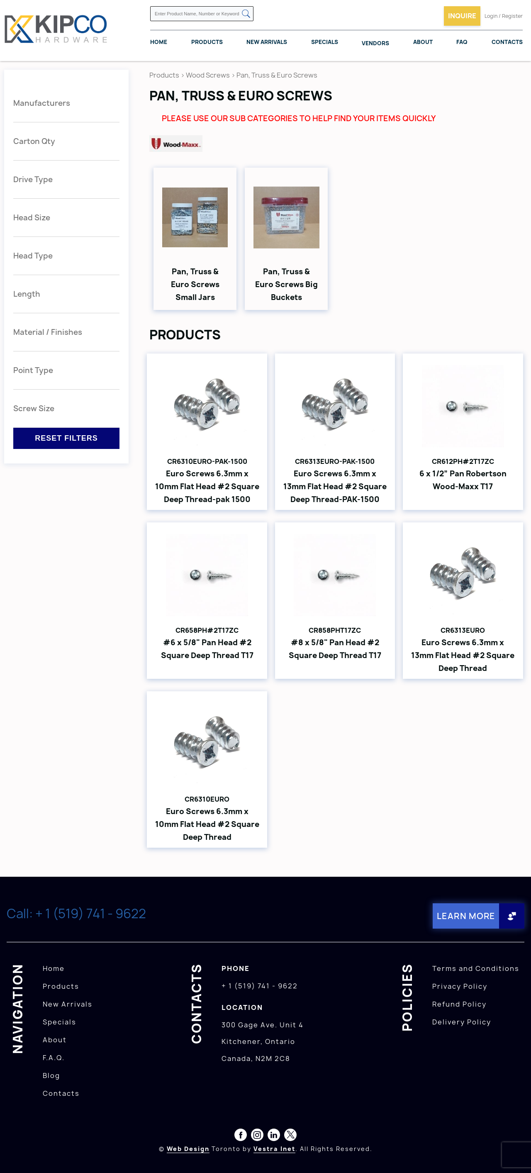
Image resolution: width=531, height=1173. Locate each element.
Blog (51, 1075)
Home (158, 42)
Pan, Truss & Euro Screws (276, 75)
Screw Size (33, 408)
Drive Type (33, 179)
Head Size (31, 217)
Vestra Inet (274, 1149)
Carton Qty (34, 141)
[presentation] (515, 1154)
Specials (324, 42)
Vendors (375, 43)
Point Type (33, 370)
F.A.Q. (54, 1057)
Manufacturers (41, 103)
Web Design (188, 1149)
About (423, 42)
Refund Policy (459, 1004)
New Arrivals (266, 42)
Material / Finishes (47, 332)
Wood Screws (208, 75)
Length (26, 294)
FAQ (462, 42)
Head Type (33, 256)
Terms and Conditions (475, 968)
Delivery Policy (461, 1022)
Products (207, 42)
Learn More (466, 916)
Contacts (507, 42)
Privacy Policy (459, 986)
